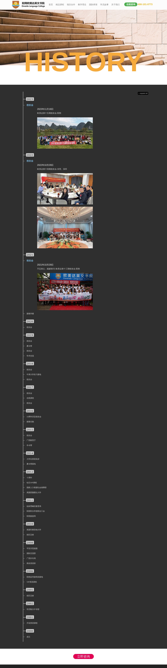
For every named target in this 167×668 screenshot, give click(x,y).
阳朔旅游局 (31, 516)
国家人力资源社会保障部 (36, 487)
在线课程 (30, 398)
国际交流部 (31, 553)
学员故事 (104, 4)
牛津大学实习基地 (34, 374)
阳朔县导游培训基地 (35, 577)
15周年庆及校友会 (34, 417)
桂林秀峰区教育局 (34, 506)
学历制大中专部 (33, 609)
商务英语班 (31, 563)
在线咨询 (130, 4)
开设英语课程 (32, 623)
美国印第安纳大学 (34, 530)
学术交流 (30, 356)
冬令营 (29, 445)
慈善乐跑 (30, 422)
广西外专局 (31, 558)
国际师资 (93, 4)
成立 (28, 637)
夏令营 (29, 346)
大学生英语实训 (33, 459)
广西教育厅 (31, 440)
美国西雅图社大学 (34, 492)
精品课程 (60, 4)
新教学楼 (30, 314)
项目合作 (71, 4)
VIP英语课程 (32, 582)
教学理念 (82, 4)
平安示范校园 (32, 548)
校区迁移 (30, 535)
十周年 (29, 478)
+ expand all (143, 93)
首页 (51, 4)
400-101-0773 (145, 4)
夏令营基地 (31, 464)
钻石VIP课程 (32, 483)
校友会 (30, 105)
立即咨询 (83, 656)
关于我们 (115, 4)
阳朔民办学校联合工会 (36, 511)
